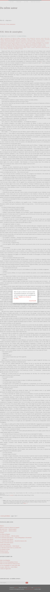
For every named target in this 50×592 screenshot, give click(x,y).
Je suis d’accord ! (32, 300)
